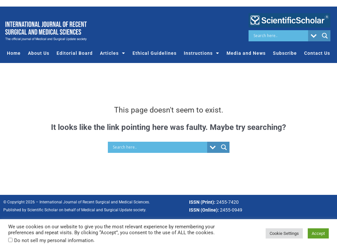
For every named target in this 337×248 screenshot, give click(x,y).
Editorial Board (75, 53)
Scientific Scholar (42, 210)
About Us (38, 53)
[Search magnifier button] (324, 35)
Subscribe (285, 53)
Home (14, 53)
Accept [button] (318, 233)
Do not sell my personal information (53, 240)
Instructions (201, 53)
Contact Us (317, 53)
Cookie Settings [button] (284, 233)
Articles (112, 53)
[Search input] (279, 35)
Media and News (246, 53)
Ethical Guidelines (154, 53)
